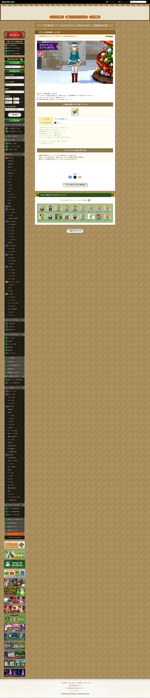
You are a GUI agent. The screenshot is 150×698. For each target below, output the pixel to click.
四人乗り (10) (11, 329)
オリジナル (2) (11, 353)
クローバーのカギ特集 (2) (14, 53)
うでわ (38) (11, 257)
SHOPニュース (140, 16)
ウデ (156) (10, 254)
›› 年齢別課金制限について (75, 685)
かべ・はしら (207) (13, 430)
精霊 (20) (10, 347)
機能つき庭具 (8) (12, 488)
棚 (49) (9, 412)
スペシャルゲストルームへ (14, 27)
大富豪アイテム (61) (12, 530)
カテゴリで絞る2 (9, 82)
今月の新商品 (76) (12, 45)
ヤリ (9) (10, 176)
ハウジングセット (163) (14, 146)
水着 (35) (10, 242)
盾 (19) (9, 206)
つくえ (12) (11, 472)
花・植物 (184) (11, 457)
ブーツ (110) (11, 269)
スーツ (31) (11, 230)
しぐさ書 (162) (11, 358)
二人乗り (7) (11, 326)
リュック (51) (11, 300)
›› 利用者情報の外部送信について (75, 688)
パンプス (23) (11, 275)
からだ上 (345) (11, 221)
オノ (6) (10, 179)
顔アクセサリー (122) (13, 281)
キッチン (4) (11, 439)
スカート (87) (11, 251)
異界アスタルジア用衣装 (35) (15, 379)
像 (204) (10, 442)
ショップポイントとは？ (67, 25)
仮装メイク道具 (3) (12, 136)
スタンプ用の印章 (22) (13, 365)
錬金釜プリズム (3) (12, 526)
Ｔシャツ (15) (11, 239)
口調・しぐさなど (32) (13, 514)
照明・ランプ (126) (13, 433)
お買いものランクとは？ (83, 25)
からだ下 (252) (11, 245)
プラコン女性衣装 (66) (13, 511)
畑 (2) (9, 491)
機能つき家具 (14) (12, 436)
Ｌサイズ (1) (11, 403)
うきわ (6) (10, 312)
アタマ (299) (11, 209)
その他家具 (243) (12, 451)
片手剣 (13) (11, 161)
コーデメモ (140, 13)
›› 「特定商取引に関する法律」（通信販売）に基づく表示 (75, 683)
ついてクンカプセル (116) (11, 334)
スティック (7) (11, 170)
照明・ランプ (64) (12, 460)
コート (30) (11, 236)
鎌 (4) (9, 203)
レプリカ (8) (11, 338)
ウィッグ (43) (11, 212)
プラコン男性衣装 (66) (13, 508)
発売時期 (7, 96)
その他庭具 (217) (12, 500)
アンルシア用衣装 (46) (13, 382)
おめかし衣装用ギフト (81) (11, 376)
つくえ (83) (11, 418)
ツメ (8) (10, 185)
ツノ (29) (10, 215)
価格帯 (7, 89)
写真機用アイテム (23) (13, 372)
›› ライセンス (75, 690)
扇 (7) (9, 191)
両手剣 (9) (10, 164)
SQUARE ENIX (8, 2)
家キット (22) (11, 394)
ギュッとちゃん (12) (13, 303)
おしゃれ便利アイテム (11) (14, 131)
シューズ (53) (11, 272)
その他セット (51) (12, 149)
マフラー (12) (11, 306)
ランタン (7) (11, 315)
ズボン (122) (11, 248)
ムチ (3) (10, 188)
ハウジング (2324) (9, 387)
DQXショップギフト (12, 534)
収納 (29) (10, 409)
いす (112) (10, 421)
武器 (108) (10, 158)
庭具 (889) (10, 454)
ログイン (14, 34)
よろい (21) (11, 233)
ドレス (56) (11, 227)
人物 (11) (10, 341)
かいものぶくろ (140, 9)
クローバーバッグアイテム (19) (12, 124)
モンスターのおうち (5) (14, 497)
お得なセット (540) (10, 139)
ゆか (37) (10, 479)
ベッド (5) (10, 463)
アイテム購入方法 (48, 25)
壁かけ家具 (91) (12, 445)
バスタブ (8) (11, 424)
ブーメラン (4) (11, 197)
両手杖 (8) (10, 173)
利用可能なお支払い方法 (100, 25)
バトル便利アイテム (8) (14, 128)
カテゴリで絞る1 (9, 75)
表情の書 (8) (10, 368)
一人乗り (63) (11, 323)
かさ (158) (10, 294)
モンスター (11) (12, 344)
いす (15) (10, 475)
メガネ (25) (11, 284)
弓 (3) (9, 200)
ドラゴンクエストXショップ (75, 9)
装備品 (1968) (8, 154)
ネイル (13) (11, 263)
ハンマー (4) (11, 194)
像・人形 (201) (11, 466)
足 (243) (10, 266)
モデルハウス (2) (12, 391)
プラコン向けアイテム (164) (12, 504)
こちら (67, 159)
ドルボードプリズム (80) (11, 320)
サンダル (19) (11, 278)
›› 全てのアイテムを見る (15, 537)
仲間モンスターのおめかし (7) (14, 519)
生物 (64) (10, 350)
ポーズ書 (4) (10, 361)
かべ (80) (10, 482)
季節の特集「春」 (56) (13, 50)
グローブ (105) (11, 260)
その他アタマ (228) (13, 218)
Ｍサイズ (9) (11, 400)
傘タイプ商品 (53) (12, 309)
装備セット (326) (12, 143)
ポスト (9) (10, 494)
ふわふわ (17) (11, 297)
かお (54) (10, 291)
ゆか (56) (10, 427)
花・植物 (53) (11, 448)
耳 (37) (9, 288)
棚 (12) (9, 469)
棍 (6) (9, 182)
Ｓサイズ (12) (11, 397)
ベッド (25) (11, 415)
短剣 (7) (10, 167)
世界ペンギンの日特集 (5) (14, 48)
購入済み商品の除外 (10, 106)
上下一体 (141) (11, 224)
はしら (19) (11, 485)
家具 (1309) (11, 406)
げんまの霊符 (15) (11, 523)
